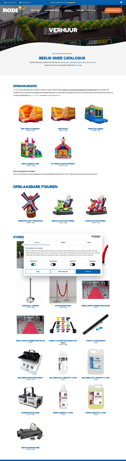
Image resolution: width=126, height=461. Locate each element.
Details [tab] (63, 218)
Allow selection (63, 247)
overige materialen (90, 62)
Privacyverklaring (47, 444)
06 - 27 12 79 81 (35, 95)
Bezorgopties (46, 436)
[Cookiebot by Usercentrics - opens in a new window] (92, 212)
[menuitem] (36, 10)
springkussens (64, 62)
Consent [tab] (37, 218)
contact (77, 65)
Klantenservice (46, 439)
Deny (38, 247)
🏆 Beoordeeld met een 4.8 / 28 (59, 2)
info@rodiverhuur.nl (54, 95)
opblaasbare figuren (76, 62)
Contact (44, 441)
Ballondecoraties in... (48, 449)
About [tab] (89, 218)
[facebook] (121, 2)
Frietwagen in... (46, 447)
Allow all (88, 247)
